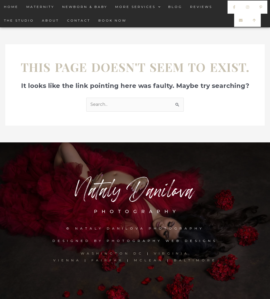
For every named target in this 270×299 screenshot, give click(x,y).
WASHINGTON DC (114, 253)
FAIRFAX (107, 260)
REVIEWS (201, 7)
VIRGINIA (171, 253)
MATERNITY (40, 7)
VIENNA (67, 260)
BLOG (175, 7)
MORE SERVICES (137, 7)
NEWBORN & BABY (84, 7)
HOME (11, 7)
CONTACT (78, 20)
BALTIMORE (195, 260)
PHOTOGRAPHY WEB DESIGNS (162, 241)
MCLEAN (149, 260)
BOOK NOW (112, 20)
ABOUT (50, 20)
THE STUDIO (19, 20)
